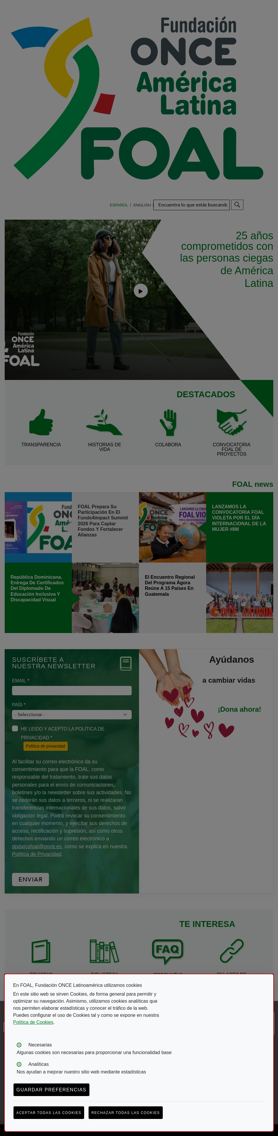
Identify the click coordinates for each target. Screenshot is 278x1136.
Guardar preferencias (51, 1089)
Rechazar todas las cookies (125, 1113)
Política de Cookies (33, 1022)
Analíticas (38, 1064)
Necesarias (40, 1044)
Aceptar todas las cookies (49, 1113)
